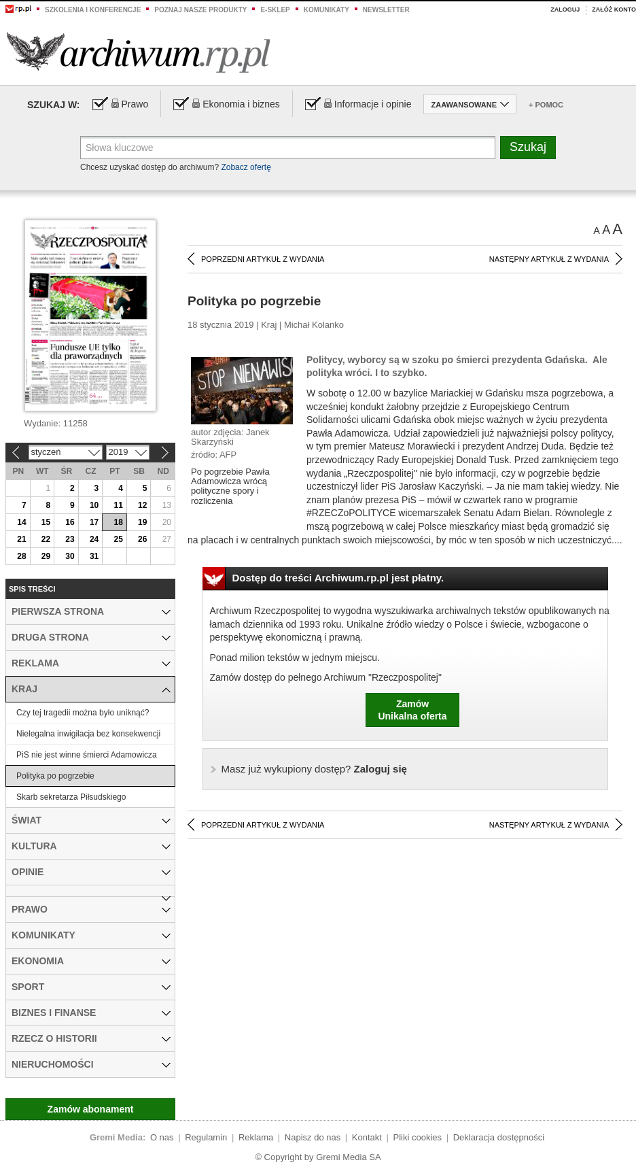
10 (94, 505)
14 (21, 522)
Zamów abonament (91, 1109)
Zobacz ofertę (245, 167)
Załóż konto (614, 9)
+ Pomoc (546, 105)
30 (69, 556)
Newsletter (386, 10)
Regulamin (206, 1137)
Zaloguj (565, 9)
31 (94, 556)
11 (117, 505)
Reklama (255, 1137)
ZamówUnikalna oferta (412, 710)
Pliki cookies (417, 1137)
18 (117, 522)
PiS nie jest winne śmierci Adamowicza (86, 755)
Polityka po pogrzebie (55, 776)
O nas (162, 1137)
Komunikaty (326, 10)
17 (94, 522)
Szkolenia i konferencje (93, 10)
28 (21, 556)
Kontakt (367, 1137)
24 (94, 539)
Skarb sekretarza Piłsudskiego (71, 797)
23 (69, 539)
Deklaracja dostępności (498, 1137)
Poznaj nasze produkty (200, 10)
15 (45, 522)
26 (142, 539)
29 (45, 556)
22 (45, 539)
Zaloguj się (314, 769)
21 (21, 539)
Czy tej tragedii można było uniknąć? (82, 712)
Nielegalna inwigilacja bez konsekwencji (88, 734)
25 (117, 539)
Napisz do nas (312, 1137)
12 (142, 505)
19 (142, 522)
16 (69, 522)
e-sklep (274, 10)
